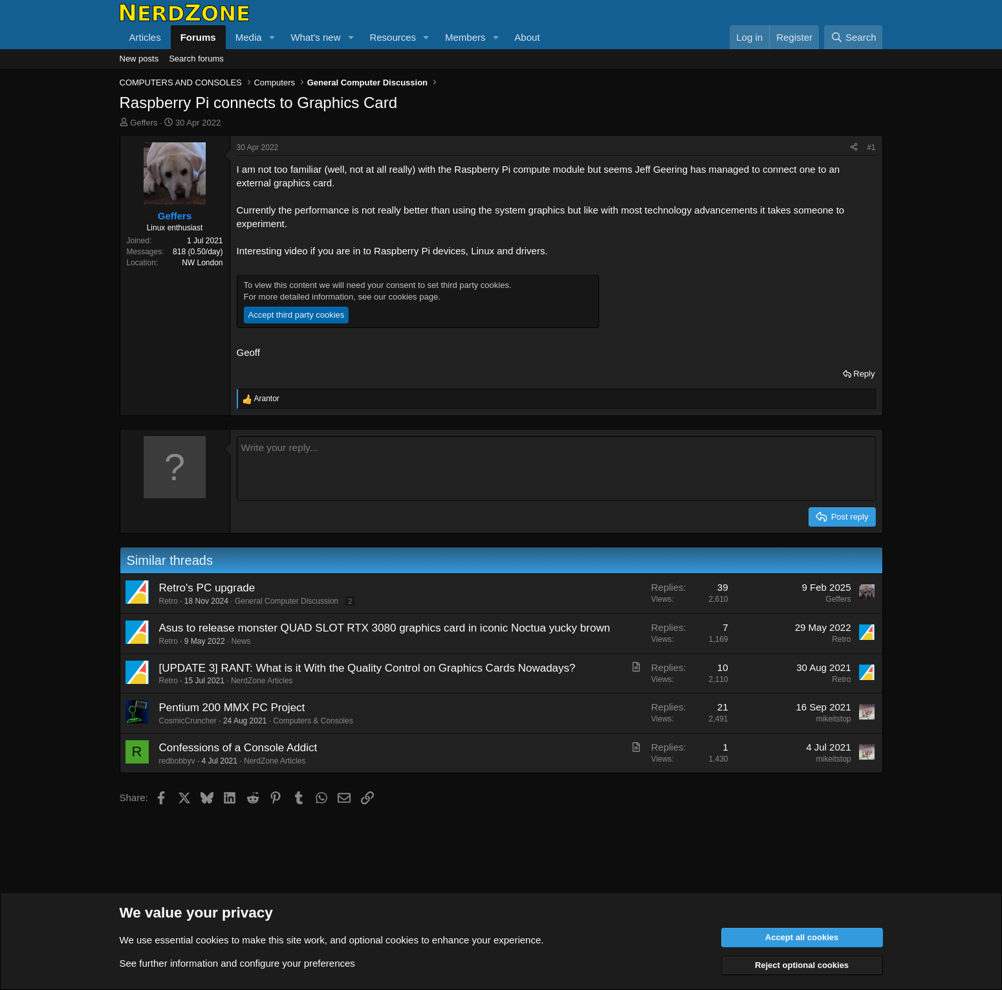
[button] (272, 37)
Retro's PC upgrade (207, 588)
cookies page (414, 297)
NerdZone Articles (261, 680)
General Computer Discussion (286, 601)
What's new (315, 37)
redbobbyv (177, 760)
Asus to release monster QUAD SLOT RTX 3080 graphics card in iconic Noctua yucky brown (385, 628)
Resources (392, 37)
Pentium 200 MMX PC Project (232, 707)
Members (465, 37)
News (241, 641)
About (526, 37)
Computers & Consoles (313, 720)
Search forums (196, 58)
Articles (145, 37)
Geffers (143, 122)
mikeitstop (833, 718)
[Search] (853, 37)
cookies (212, 939)
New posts (139, 58)
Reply (864, 374)
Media (248, 37)
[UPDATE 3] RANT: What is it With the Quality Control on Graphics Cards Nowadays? (367, 668)
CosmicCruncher (188, 720)
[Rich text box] (556, 468)
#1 (871, 147)
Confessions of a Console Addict (238, 748)
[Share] (853, 147)
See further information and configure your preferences (237, 963)
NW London (202, 262)
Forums (198, 37)
